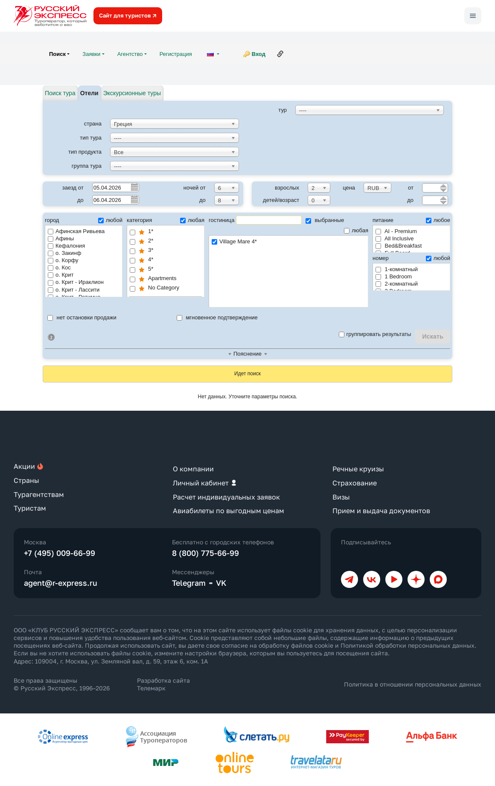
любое (438, 220)
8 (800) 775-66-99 (205, 553)
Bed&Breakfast (399, 246)
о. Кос (59, 267)
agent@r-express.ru (60, 582)
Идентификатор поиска (51, 337)
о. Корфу (63, 260)
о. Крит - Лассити (73, 289)
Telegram (189, 582)
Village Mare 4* (288, 241)
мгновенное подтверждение (217, 317)
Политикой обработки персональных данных (408, 645)
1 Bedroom (394, 276)
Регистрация (176, 54)
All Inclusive (395, 238)
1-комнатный (397, 269)
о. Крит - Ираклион (76, 282)
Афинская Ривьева (76, 231)
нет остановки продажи (81, 317)
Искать (432, 336)
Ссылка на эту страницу (280, 53)
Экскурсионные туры (132, 93)
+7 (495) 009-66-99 (59, 553)
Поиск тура (60, 93)
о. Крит (60, 275)
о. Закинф (64, 253)
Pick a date (134, 187)
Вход (258, 54)
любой (110, 220)
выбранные (325, 220)
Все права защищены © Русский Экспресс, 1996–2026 (62, 684)
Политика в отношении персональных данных (412, 684)
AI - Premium (396, 231)
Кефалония (66, 246)
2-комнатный (397, 284)
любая (192, 220)
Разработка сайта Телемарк (163, 684)
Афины (61, 238)
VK (221, 582)
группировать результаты (375, 334)
